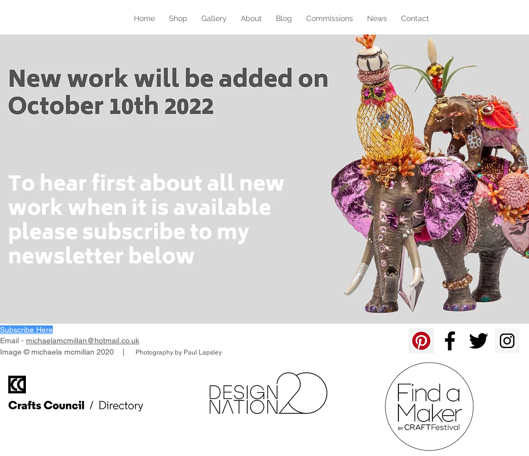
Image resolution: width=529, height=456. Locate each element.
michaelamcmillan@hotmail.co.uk (82, 340)
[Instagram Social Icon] (507, 340)
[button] (26, 329)
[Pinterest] (421, 340)
